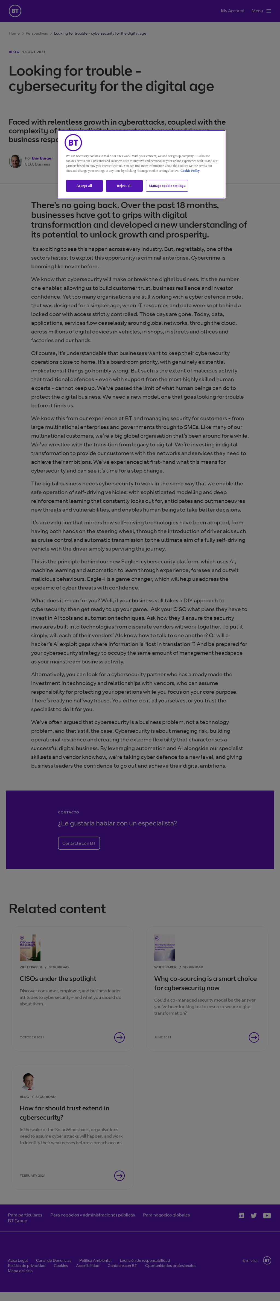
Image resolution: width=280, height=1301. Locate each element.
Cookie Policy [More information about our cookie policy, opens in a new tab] (190, 171)
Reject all (124, 186)
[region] (142, 164)
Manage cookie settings (167, 186)
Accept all (84, 186)
